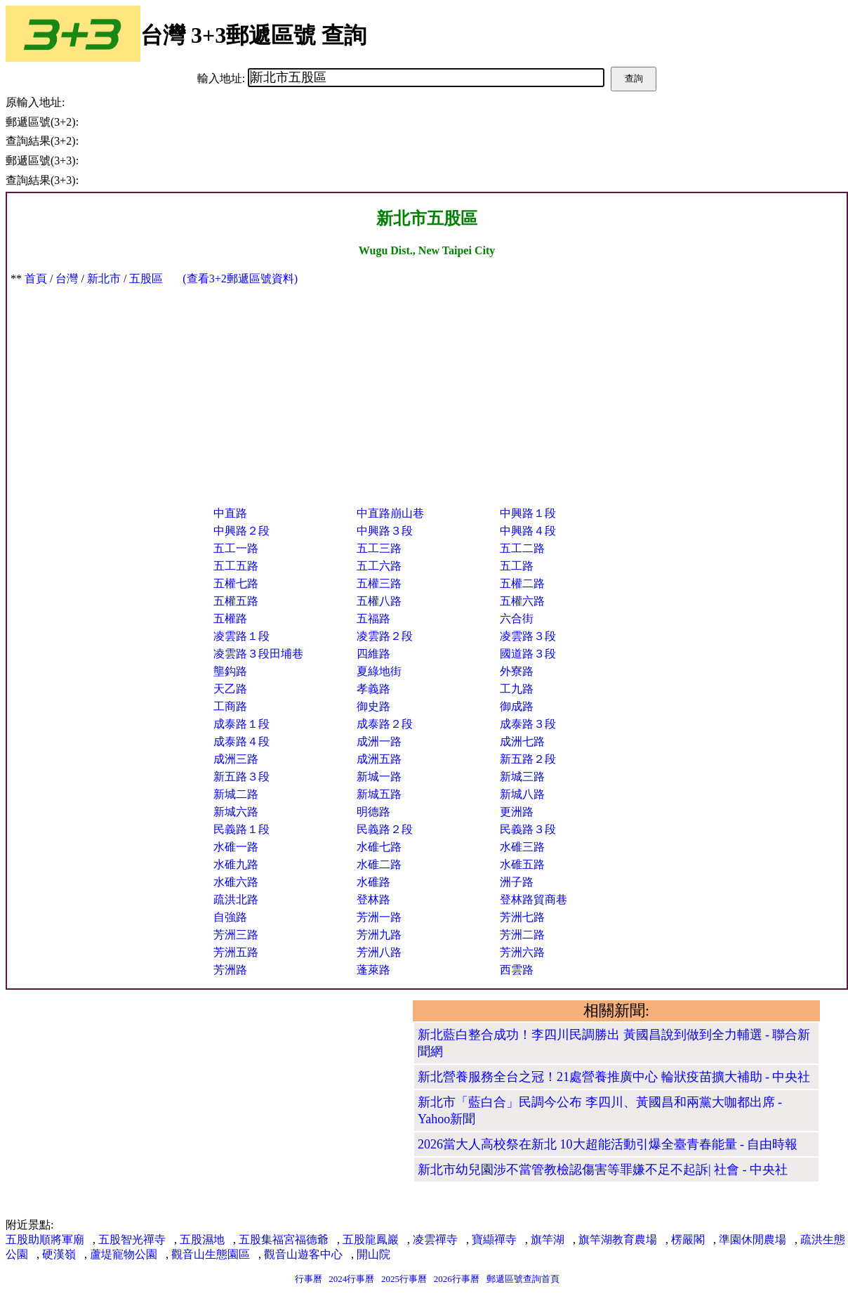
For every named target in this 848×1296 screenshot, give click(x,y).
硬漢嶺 (59, 1254)
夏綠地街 (379, 671)
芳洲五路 (235, 952)
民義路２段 (385, 829)
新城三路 (522, 777)
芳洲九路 (379, 935)
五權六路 (522, 601)
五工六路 (379, 566)
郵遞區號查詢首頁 (522, 1279)
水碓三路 (522, 847)
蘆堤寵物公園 (123, 1254)
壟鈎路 (230, 671)
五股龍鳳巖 (371, 1239)
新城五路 (379, 794)
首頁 (36, 278)
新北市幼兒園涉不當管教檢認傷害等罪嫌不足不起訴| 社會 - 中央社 (603, 1170)
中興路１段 (528, 513)
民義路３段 (528, 829)
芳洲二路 (522, 935)
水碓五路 (522, 864)
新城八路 (522, 794)
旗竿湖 (547, 1239)
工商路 (230, 706)
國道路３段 (528, 654)
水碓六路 (235, 882)
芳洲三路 (235, 935)
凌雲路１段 (241, 636)
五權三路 (379, 583)
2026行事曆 (456, 1279)
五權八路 (379, 601)
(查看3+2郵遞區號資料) (240, 278)
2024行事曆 (351, 1279)
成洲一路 (379, 741)
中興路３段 (385, 531)
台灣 (66, 278)
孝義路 (373, 689)
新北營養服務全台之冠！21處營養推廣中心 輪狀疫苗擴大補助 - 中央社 (614, 1077)
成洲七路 (522, 741)
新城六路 (235, 812)
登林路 (373, 899)
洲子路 (517, 882)
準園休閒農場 (752, 1239)
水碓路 (373, 882)
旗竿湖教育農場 (617, 1239)
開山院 (373, 1254)
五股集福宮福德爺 (284, 1239)
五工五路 (235, 566)
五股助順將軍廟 (45, 1239)
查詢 (634, 78)
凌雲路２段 (385, 636)
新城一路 (379, 777)
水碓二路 (379, 864)
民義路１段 (241, 829)
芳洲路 (230, 970)
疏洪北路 (235, 899)
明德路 (373, 812)
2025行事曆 (404, 1279)
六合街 (517, 618)
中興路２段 (241, 531)
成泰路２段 (385, 724)
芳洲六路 (522, 952)
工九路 (517, 689)
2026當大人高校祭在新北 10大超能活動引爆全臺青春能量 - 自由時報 (608, 1144)
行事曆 (308, 1279)
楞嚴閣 (688, 1239)
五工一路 (235, 548)
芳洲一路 (379, 917)
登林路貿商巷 (533, 899)
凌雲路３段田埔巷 (258, 654)
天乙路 (230, 689)
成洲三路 (235, 759)
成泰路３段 (528, 724)
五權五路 (235, 601)
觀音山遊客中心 (303, 1254)
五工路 (517, 566)
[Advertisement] (427, 392)
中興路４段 (528, 531)
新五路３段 (241, 777)
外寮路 (517, 671)
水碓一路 (235, 847)
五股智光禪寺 (132, 1239)
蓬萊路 (373, 970)
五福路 (373, 618)
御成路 (517, 706)
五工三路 (379, 548)
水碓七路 (379, 847)
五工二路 (522, 548)
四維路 (373, 654)
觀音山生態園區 (210, 1254)
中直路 (230, 513)
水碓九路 (235, 864)
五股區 (146, 278)
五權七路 (235, 583)
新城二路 (235, 794)
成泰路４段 (241, 741)
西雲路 (517, 970)
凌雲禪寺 (435, 1239)
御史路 (373, 706)
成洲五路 (379, 759)
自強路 (230, 917)
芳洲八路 (379, 952)
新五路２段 (528, 759)
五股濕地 (202, 1239)
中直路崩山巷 (390, 513)
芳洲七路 (522, 917)
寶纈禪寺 (494, 1239)
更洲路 (517, 812)
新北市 (104, 278)
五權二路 (522, 583)
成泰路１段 (241, 724)
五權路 (230, 618)
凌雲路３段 (528, 636)
